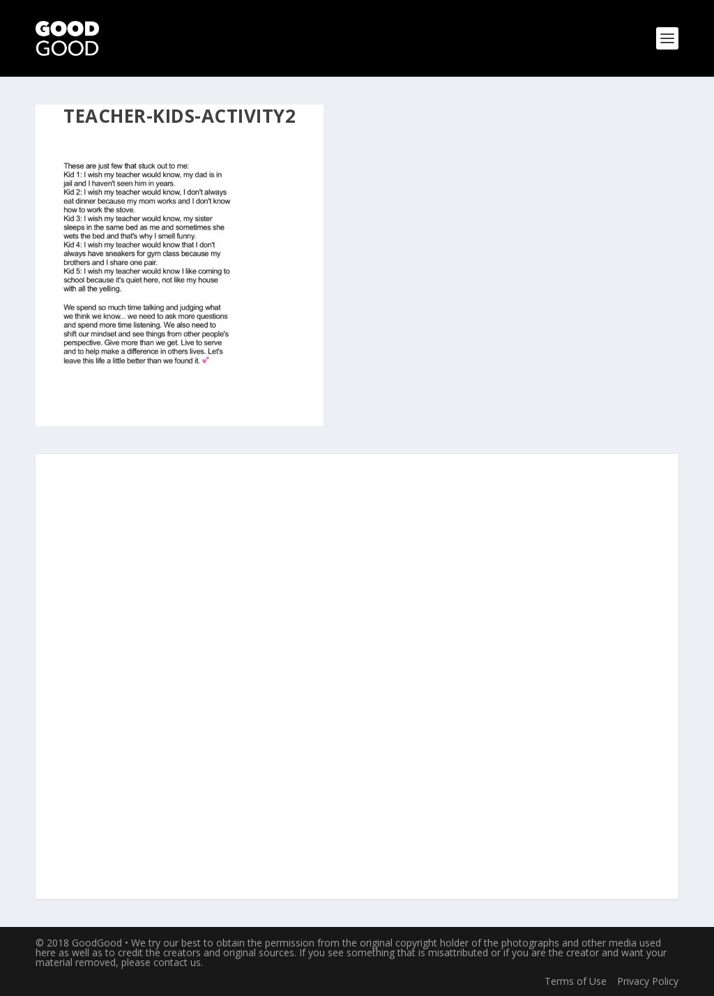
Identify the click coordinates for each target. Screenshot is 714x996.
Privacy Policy (647, 981)
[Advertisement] (357, 677)
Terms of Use (576, 981)
